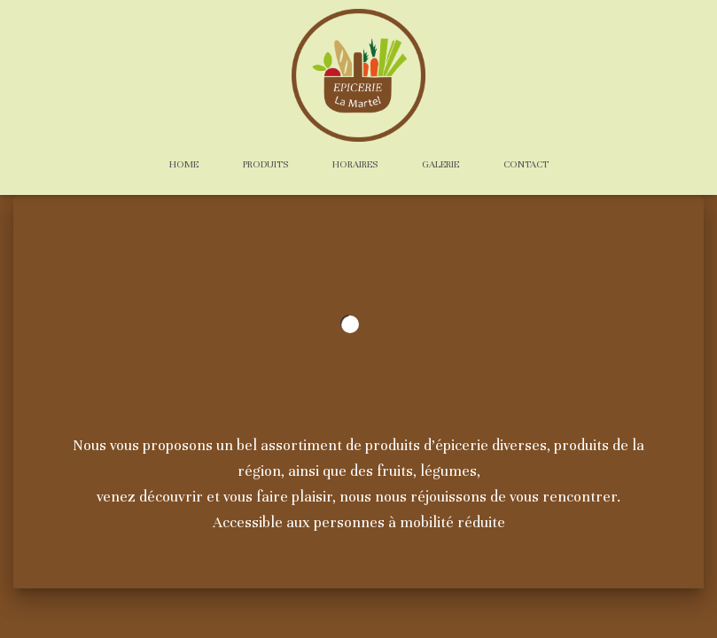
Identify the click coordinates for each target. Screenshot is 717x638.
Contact (526, 164)
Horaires (355, 164)
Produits (265, 164)
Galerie (440, 164)
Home (184, 164)
